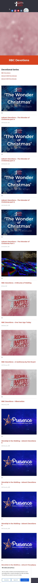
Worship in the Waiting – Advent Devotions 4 (18, 524)
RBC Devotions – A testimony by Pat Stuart (18, 362)
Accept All (25, 580)
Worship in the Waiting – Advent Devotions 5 (18, 483)
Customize (6, 580)
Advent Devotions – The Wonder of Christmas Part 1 (15, 242)
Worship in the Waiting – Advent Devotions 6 (18, 442)
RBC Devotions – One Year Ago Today (16, 322)
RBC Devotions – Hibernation (12, 401)
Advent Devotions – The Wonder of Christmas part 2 (15, 201)
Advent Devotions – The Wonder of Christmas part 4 (15, 118)
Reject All (16, 580)
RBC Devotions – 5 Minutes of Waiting (16, 283)
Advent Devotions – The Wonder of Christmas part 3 (15, 160)
